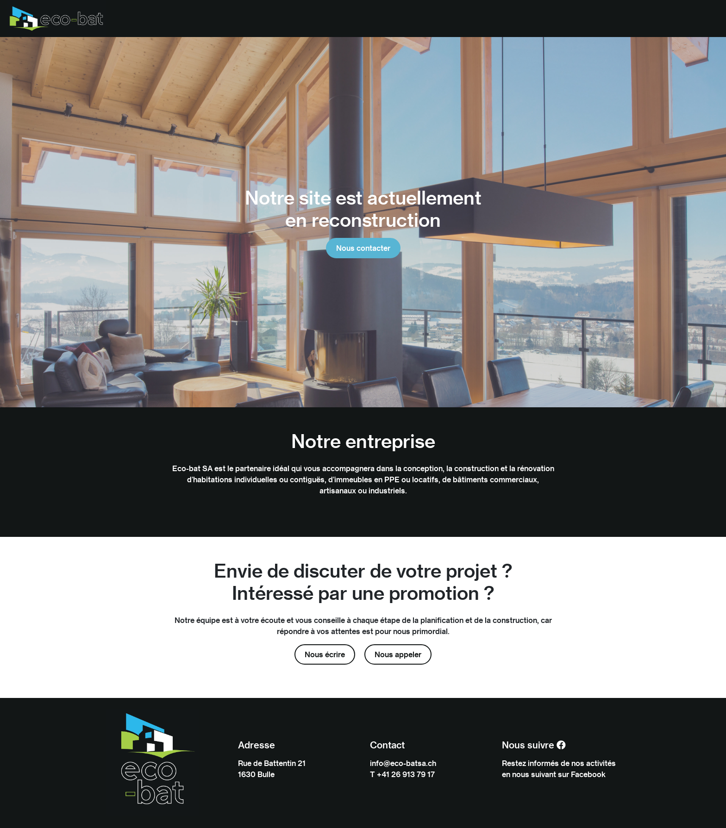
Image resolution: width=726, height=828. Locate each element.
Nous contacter (363, 247)
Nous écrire (325, 654)
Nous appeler (398, 654)
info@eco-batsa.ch (403, 763)
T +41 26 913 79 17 (402, 774)
